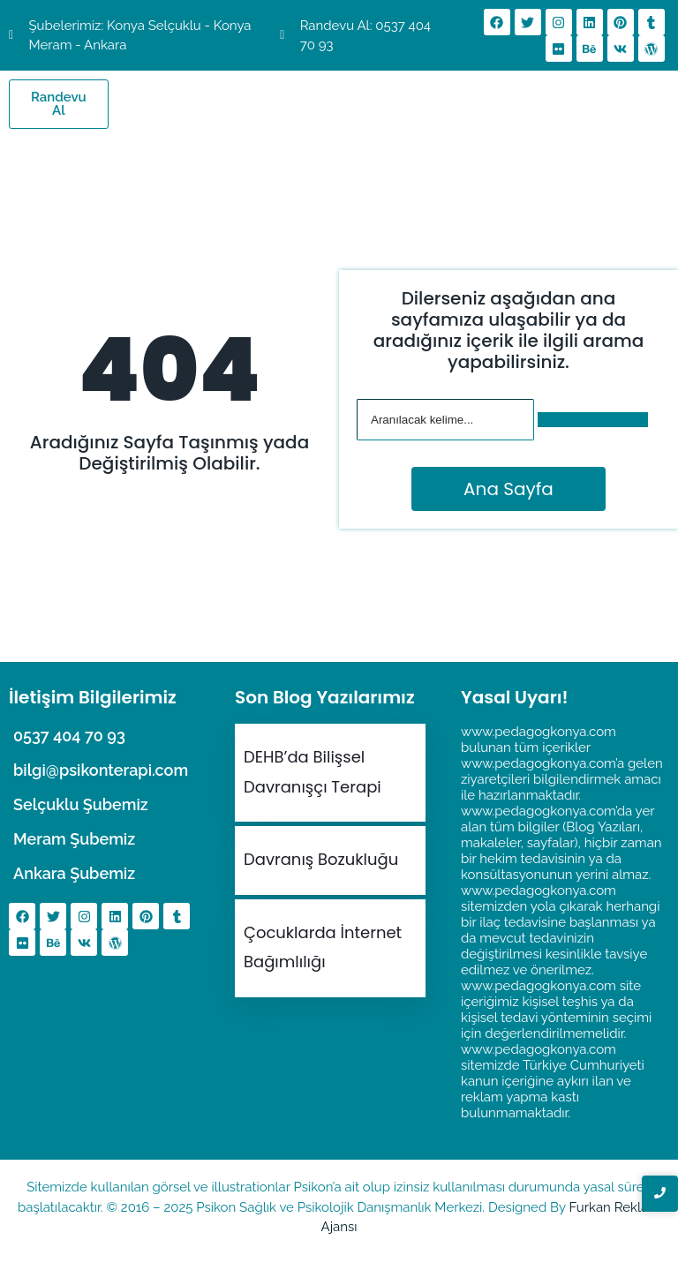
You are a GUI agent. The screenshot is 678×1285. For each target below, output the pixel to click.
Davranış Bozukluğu (321, 859)
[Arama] (445, 419)
